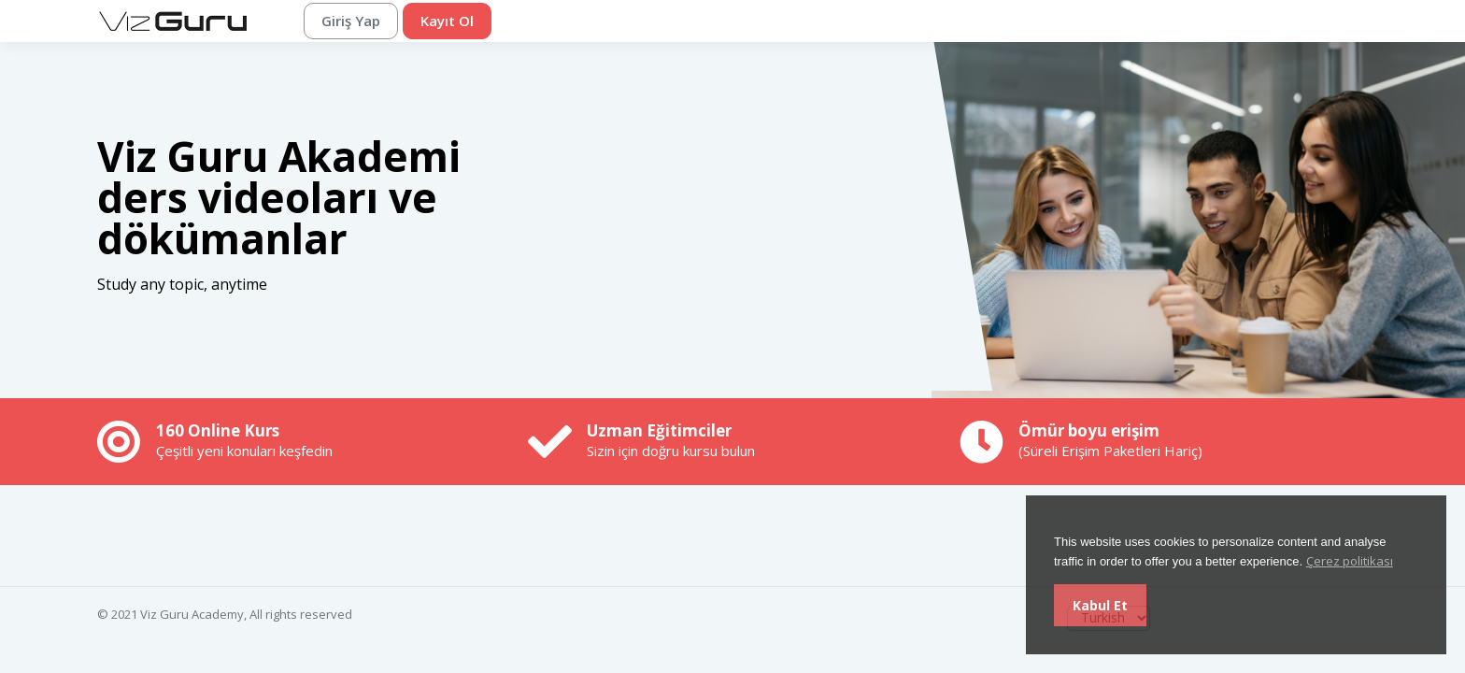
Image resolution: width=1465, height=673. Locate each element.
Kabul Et (1100, 605)
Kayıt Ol (447, 20)
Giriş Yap (350, 20)
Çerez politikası (1349, 560)
